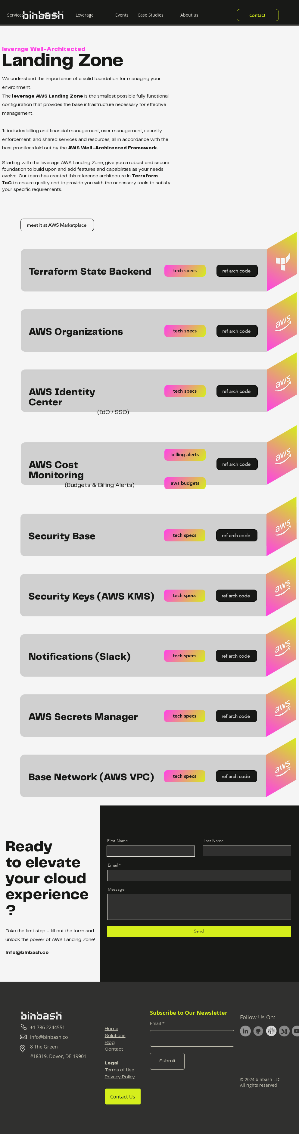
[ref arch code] (237, 271)
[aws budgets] (185, 483)
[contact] (258, 15)
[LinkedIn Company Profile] (245, 1031)
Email (113, 865)
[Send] (199, 931)
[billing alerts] (185, 455)
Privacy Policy (120, 1077)
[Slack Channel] (271, 1031)
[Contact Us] (123, 1096)
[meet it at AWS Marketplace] (57, 225)
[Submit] (167, 1061)
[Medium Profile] (284, 1031)
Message (116, 889)
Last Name (214, 841)
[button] (45, 15)
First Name (117, 841)
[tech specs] (185, 271)
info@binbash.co (27, 952)
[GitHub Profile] (258, 1031)
